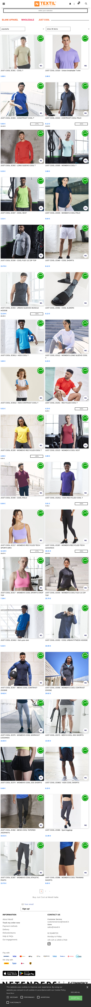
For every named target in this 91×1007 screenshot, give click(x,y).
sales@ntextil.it (53, 927)
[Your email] (40, 904)
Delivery (6, 929)
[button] (70, 4)
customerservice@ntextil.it (58, 922)
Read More (10, 993)
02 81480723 (52, 933)
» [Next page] (49, 891)
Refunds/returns (9, 933)
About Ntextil (8, 919)
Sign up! (26, 909)
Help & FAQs (8, 936)
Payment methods (10, 926)
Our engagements (10, 940)
